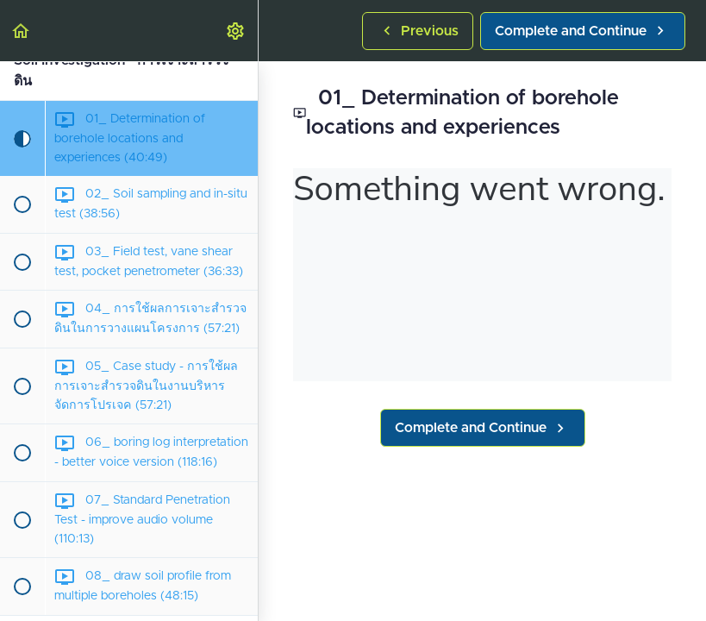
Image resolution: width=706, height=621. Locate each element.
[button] (21, 30)
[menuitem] (236, 30)
